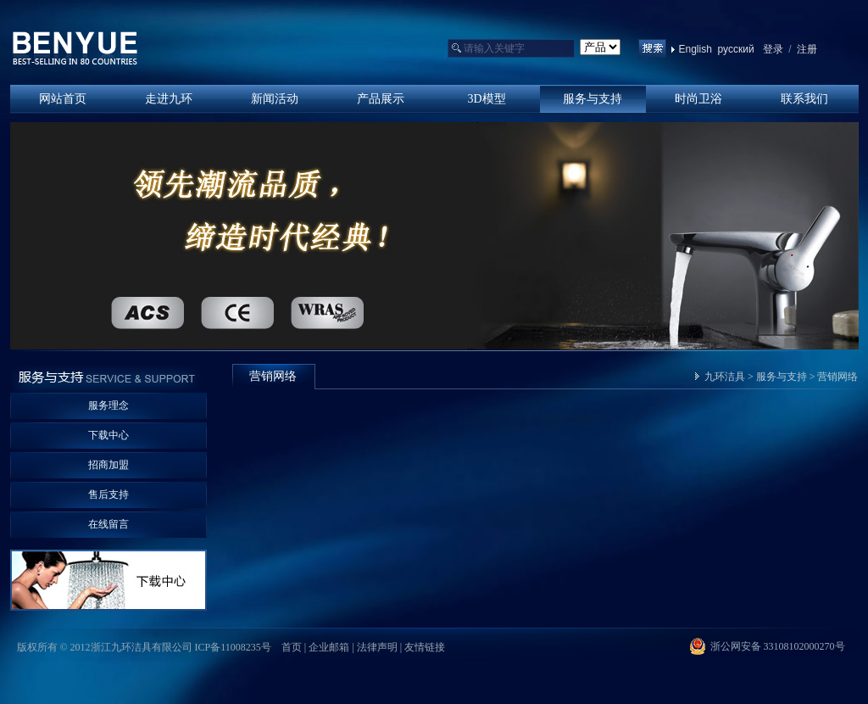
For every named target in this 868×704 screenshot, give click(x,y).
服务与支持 (781, 377)
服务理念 (108, 405)
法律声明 (377, 647)
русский (736, 49)
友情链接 (424, 647)
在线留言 (108, 524)
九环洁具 (724, 377)
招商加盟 (108, 465)
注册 (805, 49)
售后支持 (108, 494)
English (695, 49)
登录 (773, 49)
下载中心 (108, 435)
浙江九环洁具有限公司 (75, 49)
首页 (291, 647)
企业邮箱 (329, 647)
